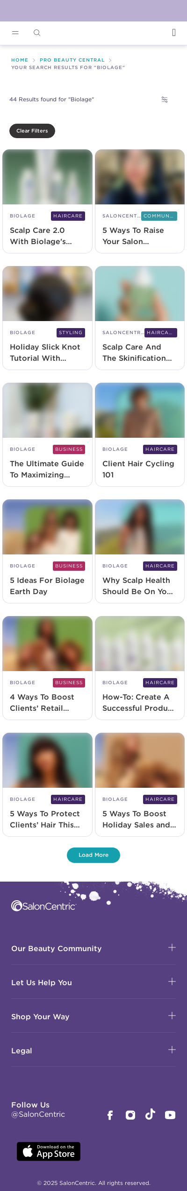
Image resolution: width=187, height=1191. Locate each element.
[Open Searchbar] (37, 32)
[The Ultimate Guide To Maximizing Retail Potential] (47, 435)
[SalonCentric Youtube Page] (170, 1116)
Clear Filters (32, 130)
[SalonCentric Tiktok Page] (150, 1115)
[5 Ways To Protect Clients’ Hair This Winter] (47, 785)
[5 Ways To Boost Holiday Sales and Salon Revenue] (140, 785)
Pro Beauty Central (72, 60)
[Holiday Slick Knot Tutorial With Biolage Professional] (47, 318)
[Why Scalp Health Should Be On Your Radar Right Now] (140, 552)
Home (20, 60)
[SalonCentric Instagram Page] (130, 1116)
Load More (93, 854)
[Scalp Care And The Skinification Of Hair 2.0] (140, 318)
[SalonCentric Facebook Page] (109, 1116)
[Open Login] (174, 32)
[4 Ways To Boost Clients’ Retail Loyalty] (47, 669)
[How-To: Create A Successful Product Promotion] (140, 669)
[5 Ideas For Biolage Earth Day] (47, 552)
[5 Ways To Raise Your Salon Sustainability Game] (140, 202)
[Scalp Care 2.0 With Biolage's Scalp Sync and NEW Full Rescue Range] (47, 202)
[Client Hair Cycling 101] (140, 435)
